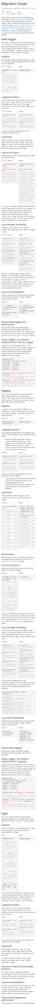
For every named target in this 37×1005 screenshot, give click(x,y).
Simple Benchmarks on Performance (18, 329)
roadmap (10, 1001)
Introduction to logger (19, 25)
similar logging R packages (23, 19)
